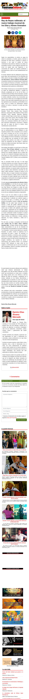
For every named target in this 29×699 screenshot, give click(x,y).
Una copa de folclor (18, 319)
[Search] (23, 14)
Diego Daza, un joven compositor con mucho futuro (14, 475)
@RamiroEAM (15, 367)
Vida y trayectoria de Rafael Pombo (9, 677)
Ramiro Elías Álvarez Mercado (14, 28)
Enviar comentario (21, 419)
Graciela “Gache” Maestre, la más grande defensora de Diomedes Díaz (14, 521)
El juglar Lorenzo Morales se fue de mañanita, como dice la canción (14, 498)
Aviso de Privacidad (12, 417)
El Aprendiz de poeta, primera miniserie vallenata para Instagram (14, 543)
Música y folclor (6, 17)
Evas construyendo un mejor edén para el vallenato (14, 449)
